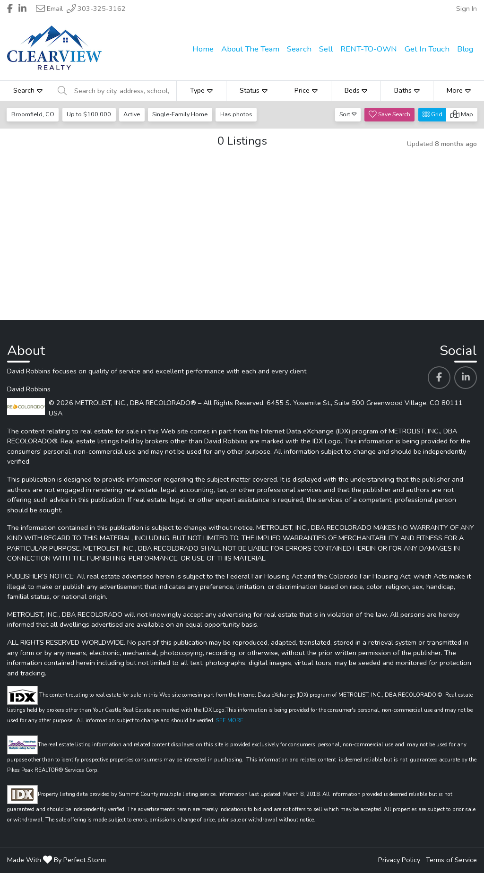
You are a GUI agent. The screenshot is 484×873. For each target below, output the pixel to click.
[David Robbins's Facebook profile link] (439, 377)
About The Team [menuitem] (250, 48)
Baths (407, 90)
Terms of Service (451, 859)
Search (28, 90)
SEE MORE (229, 720)
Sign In (466, 8)
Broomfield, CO (32, 114)
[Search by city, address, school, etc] (122, 90)
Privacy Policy (399, 859)
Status (254, 90)
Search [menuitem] (299, 48)
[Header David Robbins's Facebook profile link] (10, 8)
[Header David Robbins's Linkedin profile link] (22, 8)
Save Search (389, 114)
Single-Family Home (179, 114)
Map (461, 114)
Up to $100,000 (89, 114)
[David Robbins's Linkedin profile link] (465, 377)
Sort (348, 114)
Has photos (236, 114)
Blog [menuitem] (465, 48)
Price (306, 90)
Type (201, 90)
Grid (432, 114)
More (459, 90)
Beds (356, 90)
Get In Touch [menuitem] (427, 48)
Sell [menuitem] (326, 48)
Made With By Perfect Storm (56, 859)
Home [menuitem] (203, 48)
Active (131, 114)
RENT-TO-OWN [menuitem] (368, 48)
